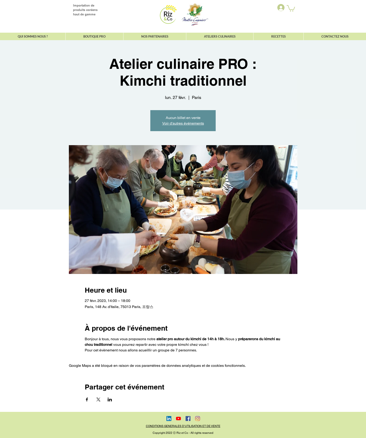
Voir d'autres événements (183, 123)
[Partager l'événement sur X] (98, 399)
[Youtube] (178, 418)
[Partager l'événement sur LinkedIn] (110, 399)
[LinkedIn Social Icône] (168, 418)
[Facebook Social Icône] (188, 418)
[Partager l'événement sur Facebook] (87, 399)
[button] (291, 7)
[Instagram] (197, 418)
